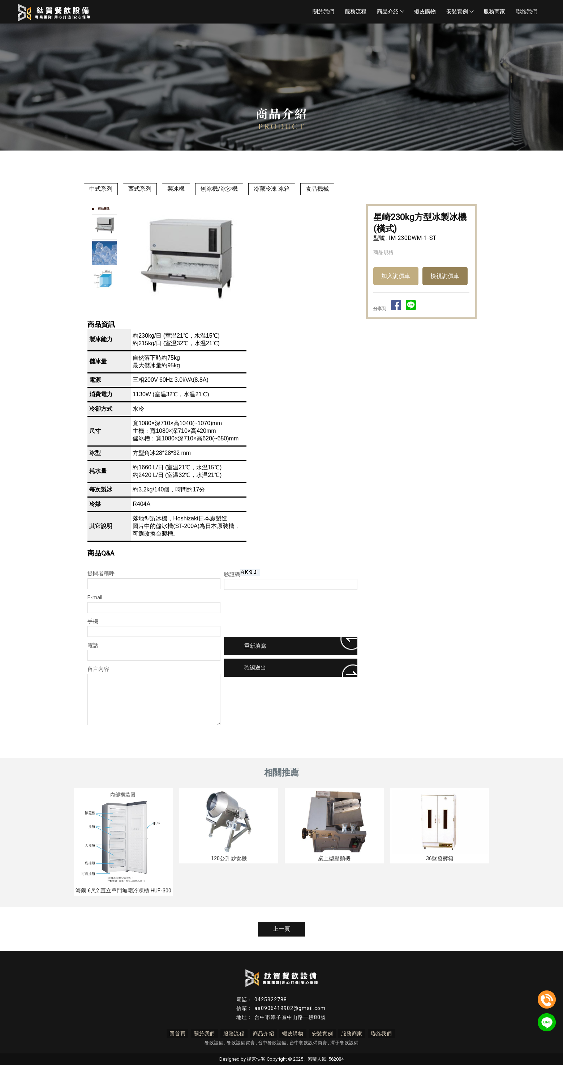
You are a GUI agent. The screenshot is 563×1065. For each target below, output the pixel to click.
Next (351, 255)
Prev (133, 255)
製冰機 (176, 188)
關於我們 (323, 11)
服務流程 (355, 11)
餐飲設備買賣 (241, 1042)
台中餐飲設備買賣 (308, 1042)
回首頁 (181, 1033)
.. (305, 1059)
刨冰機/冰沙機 (219, 188)
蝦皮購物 (425, 11)
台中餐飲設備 (272, 1042)
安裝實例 (459, 11)
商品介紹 (390, 11)
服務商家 (494, 11)
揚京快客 (256, 1059)
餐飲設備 (214, 1042)
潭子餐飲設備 (344, 1042)
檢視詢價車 (444, 275)
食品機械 (317, 188)
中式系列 (100, 188)
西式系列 (139, 188)
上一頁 (281, 928)
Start (243, 311)
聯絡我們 (526, 11)
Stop (248, 311)
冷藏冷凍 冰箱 (272, 188)
